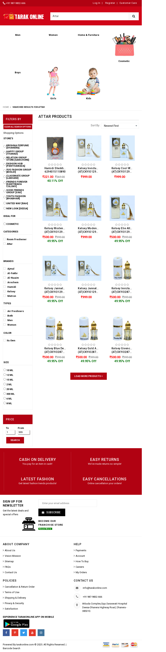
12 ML (9, 375)
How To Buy (82, 561)
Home (6, 107)
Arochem (11, 282)
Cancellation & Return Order (20, 587)
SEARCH (15, 440)
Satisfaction (11, 608)
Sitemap (9, 561)
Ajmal (8, 268)
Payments (81, 550)
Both (8, 315)
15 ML (9, 380)
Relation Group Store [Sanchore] (17, 158)
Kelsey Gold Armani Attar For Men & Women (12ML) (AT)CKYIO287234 (89, 350)
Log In (96, 3)
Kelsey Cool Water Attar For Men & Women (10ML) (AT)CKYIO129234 (123, 170)
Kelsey (9, 291)
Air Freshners (13, 311)
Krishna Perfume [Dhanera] (17, 146)
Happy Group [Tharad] (15, 152)
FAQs (8, 567)
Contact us (83, 580)
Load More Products (88, 376)
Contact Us (11, 572)
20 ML (9, 389)
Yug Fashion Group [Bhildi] (18, 171)
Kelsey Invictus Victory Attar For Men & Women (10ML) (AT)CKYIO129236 (89, 170)
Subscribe (53, 512)
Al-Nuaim (11, 277)
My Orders (81, 572)
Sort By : (96, 125)
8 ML (9, 403)
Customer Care (128, 3)
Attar (8, 243)
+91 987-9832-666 (15, 3)
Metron (9, 296)
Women (9, 324)
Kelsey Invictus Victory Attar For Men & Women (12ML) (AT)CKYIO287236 (123, 290)
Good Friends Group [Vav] (15, 191)
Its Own (9, 340)
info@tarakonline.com (95, 588)
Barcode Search (11, 648)
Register (110, 3)
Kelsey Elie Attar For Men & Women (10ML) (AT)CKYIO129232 (123, 230)
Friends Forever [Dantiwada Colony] (16, 184)
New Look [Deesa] (17, 208)
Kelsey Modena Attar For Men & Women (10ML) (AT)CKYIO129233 (56, 230)
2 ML (9, 384)
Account (80, 556)
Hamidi (9, 286)
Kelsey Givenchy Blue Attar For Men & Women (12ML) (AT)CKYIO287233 (123, 350)
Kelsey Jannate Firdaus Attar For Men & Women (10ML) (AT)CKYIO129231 (56, 290)
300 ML (10, 394)
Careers (80, 567)
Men (8, 320)
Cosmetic (12, 224)
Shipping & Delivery (15, 597)
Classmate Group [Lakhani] (18, 177)
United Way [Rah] (17, 203)
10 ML (9, 370)
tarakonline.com (25, 644)
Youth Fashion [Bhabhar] (16, 197)
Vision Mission (13, 556)
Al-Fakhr (10, 273)
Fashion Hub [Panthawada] (15, 165)
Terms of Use (12, 592)
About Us (10, 550)
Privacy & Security (14, 603)
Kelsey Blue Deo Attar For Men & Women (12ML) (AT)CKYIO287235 (56, 350)
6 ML (9, 399)
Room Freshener (15, 239)
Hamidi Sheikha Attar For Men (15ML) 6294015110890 (56, 170)
